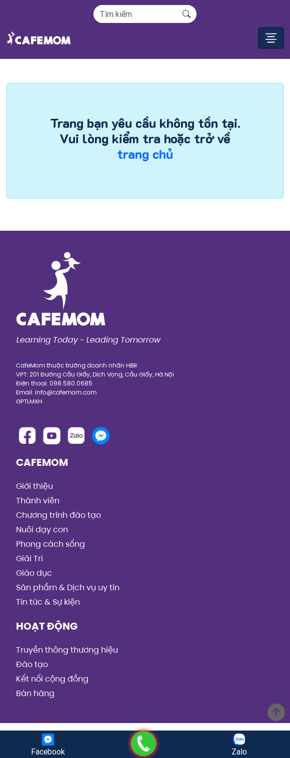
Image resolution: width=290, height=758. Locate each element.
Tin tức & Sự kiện (48, 602)
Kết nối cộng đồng (52, 679)
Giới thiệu (34, 486)
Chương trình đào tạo (58, 515)
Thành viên (38, 500)
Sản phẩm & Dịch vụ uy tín (68, 587)
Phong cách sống (50, 544)
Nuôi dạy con (42, 529)
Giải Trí (29, 558)
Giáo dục (34, 573)
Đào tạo (32, 664)
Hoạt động (47, 626)
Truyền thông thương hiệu (67, 650)
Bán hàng (35, 693)
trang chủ (145, 154)
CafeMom (42, 462)
